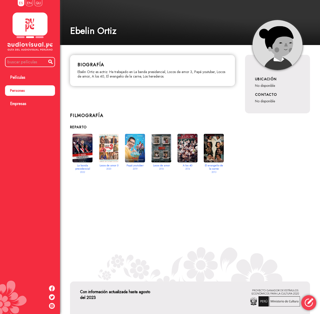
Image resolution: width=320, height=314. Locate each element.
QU (38, 3)
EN (29, 3)
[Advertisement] (190, 221)
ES (21, 3)
